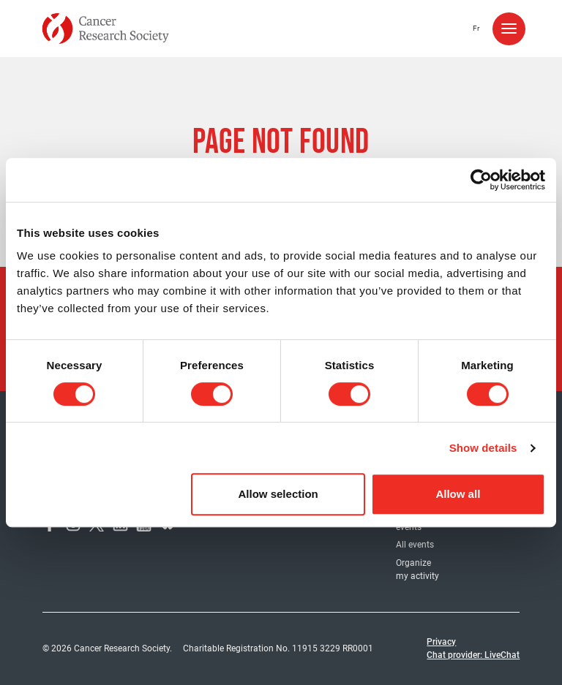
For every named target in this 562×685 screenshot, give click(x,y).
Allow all (457, 494)
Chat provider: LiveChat (473, 655)
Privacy (441, 642)
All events (415, 545)
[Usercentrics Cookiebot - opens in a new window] (481, 180)
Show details (483, 448)
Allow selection (278, 494)
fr (476, 28)
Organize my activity (417, 569)
